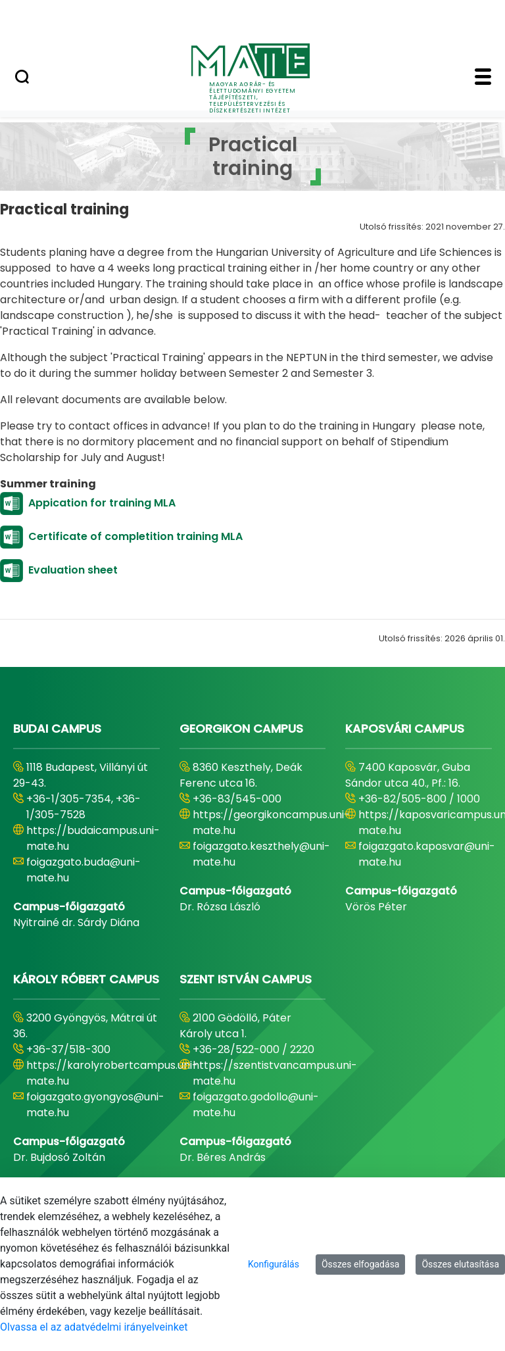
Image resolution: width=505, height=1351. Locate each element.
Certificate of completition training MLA (135, 536)
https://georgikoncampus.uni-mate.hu (271, 822)
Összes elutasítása (460, 1264)
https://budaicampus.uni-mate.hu (93, 838)
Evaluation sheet (78, 569)
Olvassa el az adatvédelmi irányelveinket (93, 1327)
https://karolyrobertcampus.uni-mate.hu (112, 1073)
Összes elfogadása (361, 1264)
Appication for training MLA (103, 502)
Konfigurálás (273, 1264)
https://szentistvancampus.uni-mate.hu (275, 1073)
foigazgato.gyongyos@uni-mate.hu (95, 1104)
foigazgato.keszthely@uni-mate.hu (261, 854)
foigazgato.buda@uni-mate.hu (83, 869)
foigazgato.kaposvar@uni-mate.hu (426, 854)
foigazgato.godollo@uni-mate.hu (256, 1104)
